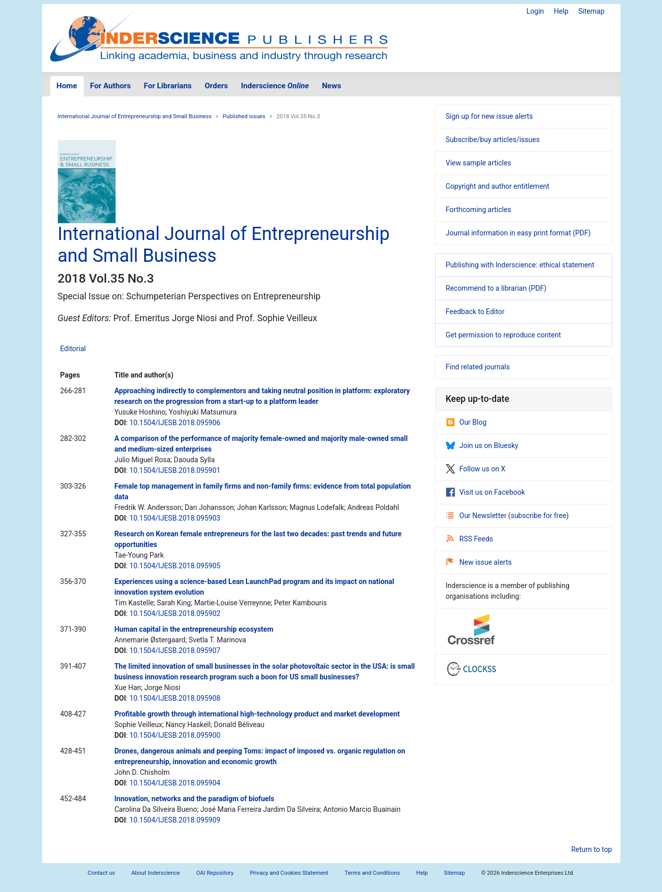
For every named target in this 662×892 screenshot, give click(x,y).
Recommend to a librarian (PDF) (496, 288)
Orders (216, 85)
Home (66, 85)
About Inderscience (155, 873)
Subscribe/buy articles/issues (493, 139)
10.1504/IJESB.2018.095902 (174, 613)
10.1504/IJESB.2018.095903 (174, 518)
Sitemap (591, 11)
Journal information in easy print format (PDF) (518, 233)
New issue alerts (479, 562)
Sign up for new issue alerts (489, 116)
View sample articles (478, 163)
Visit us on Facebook (485, 492)
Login (535, 11)
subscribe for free (539, 515)
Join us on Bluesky (482, 445)
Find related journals (478, 367)
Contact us (101, 873)
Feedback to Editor (475, 311)
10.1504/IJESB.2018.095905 (174, 566)
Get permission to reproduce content (503, 335)
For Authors (110, 85)
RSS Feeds (469, 539)
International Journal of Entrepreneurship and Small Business (135, 116)
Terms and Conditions (372, 873)
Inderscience (275, 85)
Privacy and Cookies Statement (289, 873)
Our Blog (466, 422)
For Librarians (167, 85)
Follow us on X (476, 469)
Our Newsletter (477, 515)
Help (561, 11)
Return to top (591, 849)
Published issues (244, 116)
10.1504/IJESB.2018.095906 (174, 423)
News (331, 85)
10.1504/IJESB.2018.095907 (174, 650)
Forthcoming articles (478, 209)
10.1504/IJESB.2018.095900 (174, 735)
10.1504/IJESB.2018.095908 (174, 698)
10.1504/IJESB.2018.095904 (174, 783)
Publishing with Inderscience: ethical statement (520, 265)
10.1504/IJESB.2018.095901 (174, 470)
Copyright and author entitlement (497, 186)
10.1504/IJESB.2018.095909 (174, 820)
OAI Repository (215, 873)
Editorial (73, 349)
